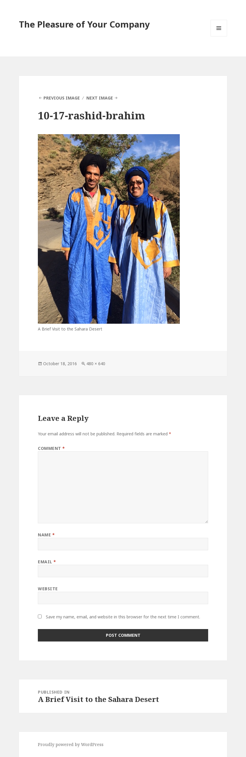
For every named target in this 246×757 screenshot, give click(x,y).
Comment (51, 448)
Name (46, 535)
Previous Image (61, 98)
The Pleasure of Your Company (84, 24)
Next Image (99, 98)
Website (48, 588)
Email (47, 561)
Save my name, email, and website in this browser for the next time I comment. (123, 617)
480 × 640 (95, 363)
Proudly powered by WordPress (70, 744)
